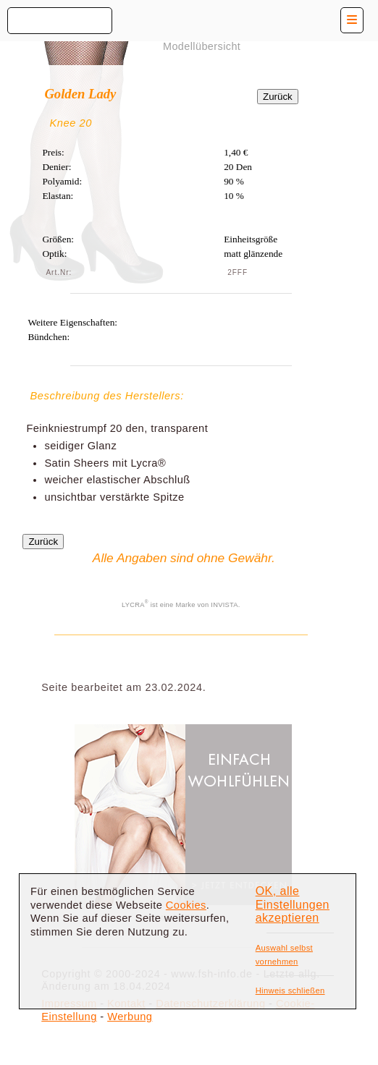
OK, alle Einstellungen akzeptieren (292, 904)
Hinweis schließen (290, 990)
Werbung (129, 1016)
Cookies (186, 905)
